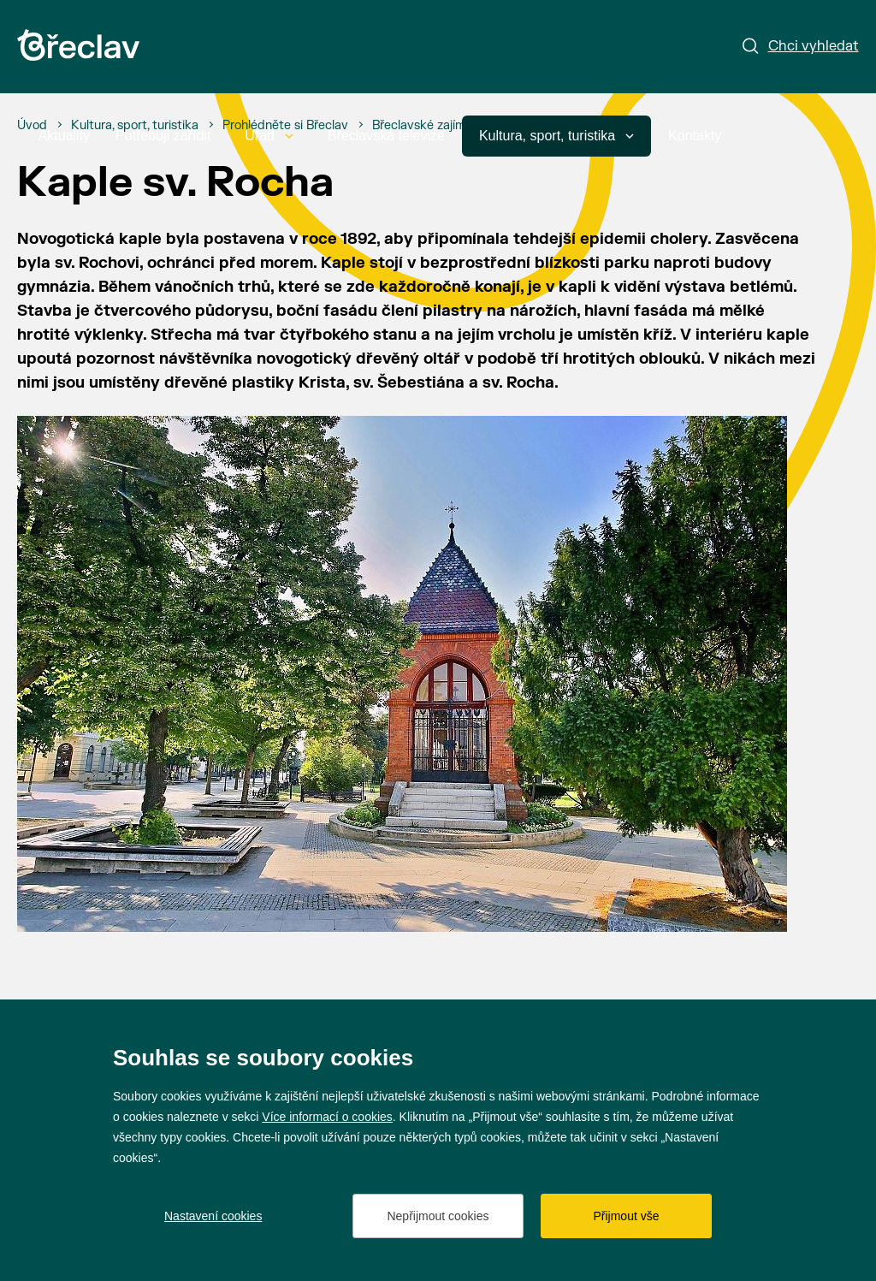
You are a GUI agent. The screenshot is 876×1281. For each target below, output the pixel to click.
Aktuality (64, 135)
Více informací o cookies (327, 1117)
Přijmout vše (626, 1216)
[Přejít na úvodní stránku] (78, 45)
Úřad (269, 135)
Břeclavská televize (386, 135)
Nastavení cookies (213, 1216)
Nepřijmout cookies (437, 1216)
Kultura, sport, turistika (556, 135)
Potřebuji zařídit (162, 135)
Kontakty (694, 135)
